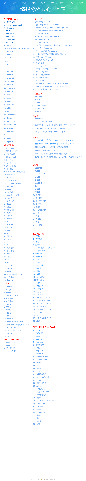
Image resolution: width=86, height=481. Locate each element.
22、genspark (9, 88)
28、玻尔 (36, 321)
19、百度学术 (38, 294)
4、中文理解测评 (10, 351)
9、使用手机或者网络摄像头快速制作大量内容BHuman (52, 45)
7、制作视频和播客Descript (42, 39)
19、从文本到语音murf (41, 75)
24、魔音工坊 (38, 398)
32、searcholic (9, 121)
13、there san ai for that (13, 322)
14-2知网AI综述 (39, 280)
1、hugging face (10, 342)
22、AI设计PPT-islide (41, 392)
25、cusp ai (8, 98)
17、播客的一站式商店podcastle (44, 69)
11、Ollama (8, 51)
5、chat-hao (8, 298)
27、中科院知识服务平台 (42, 318)
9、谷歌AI (7, 45)
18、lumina (8, 74)
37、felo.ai (8, 254)
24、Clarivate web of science (44, 309)
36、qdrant (8, 135)
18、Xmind (37, 380)
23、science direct (40, 306)
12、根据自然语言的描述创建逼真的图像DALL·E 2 (51, 54)
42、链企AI (8, 268)
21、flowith (8, 84)
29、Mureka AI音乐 (40, 412)
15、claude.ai (9, 64)
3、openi (7, 292)
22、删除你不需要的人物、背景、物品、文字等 (50, 83)
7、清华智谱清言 (10, 166)
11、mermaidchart (40, 360)
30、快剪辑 (37, 415)
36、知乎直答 (9, 251)
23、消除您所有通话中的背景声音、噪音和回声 (50, 86)
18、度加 (7, 336)
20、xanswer (9, 81)
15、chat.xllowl (10, 327)
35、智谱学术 (9, 248)
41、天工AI (8, 265)
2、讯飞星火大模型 (11, 151)
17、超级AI (8, 333)
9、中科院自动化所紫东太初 (14, 172)
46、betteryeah (10, 280)
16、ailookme (9, 330)
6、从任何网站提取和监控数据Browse (46, 36)
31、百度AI (8, 236)
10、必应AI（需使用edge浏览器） (17, 48)
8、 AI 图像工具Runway (41, 42)
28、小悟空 (8, 227)
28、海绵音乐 (38, 409)
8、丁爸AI (7, 307)
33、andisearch (10, 125)
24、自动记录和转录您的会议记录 (45, 89)
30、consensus (10, 115)
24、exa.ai (8, 95)
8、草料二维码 (38, 351)
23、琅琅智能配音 (40, 395)
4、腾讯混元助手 (10, 157)
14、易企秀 (37, 368)
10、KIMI (7, 313)
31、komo (8, 118)
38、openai (8, 141)
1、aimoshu (8, 286)
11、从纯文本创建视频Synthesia (44, 51)
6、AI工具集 (8, 301)
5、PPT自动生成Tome (40, 33)
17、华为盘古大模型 (11, 195)
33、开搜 (7, 242)
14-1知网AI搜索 (39, 277)
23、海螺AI (8, 213)
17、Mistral (8, 71)
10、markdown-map (40, 357)
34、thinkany (9, 128)
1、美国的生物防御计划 (41, 118)
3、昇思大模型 (9, 154)
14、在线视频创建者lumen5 (42, 60)
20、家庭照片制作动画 (40, 77)
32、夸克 (7, 239)
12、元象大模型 (10, 180)
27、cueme (8, 224)
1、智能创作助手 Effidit (41, 22)
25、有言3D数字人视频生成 (43, 401)
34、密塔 (7, 245)
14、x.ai (7, 61)
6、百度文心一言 (10, 163)
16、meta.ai (8, 68)
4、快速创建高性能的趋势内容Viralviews (47, 31)
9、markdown (38, 354)
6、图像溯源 (36, 111)
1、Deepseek (9, 148)
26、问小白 (8, 221)
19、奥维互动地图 (40, 383)
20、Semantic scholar (41, 297)
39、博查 (7, 259)
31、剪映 (36, 418)
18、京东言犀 (9, 198)
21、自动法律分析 (39, 80)
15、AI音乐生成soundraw (42, 63)
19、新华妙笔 (9, 201)
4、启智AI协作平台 (11, 295)
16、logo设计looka (39, 66)
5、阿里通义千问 (10, 160)
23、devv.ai (8, 91)
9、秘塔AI (7, 310)
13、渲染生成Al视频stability (42, 57)
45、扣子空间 (9, 277)
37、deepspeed (10, 138)
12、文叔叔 (37, 362)
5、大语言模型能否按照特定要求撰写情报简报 (49, 154)
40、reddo (8, 262)
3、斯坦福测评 (9, 348)
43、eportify (8, 271)
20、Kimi (7, 204)
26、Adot (7, 101)
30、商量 (7, 233)
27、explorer (9, 105)
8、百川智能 (8, 169)
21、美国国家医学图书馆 (42, 300)
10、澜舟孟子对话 (10, 174)
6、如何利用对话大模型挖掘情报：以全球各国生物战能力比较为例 (57, 157)
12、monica (8, 319)
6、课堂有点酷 (38, 345)
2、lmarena (8, 345)
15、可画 (36, 371)
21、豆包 (7, 207)
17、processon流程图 (41, 377)
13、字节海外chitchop (12, 183)
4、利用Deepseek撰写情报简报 (44, 150)
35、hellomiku (9, 131)
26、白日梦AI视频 (39, 403)
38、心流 (7, 257)
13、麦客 (36, 365)
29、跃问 (7, 230)
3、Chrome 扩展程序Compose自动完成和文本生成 (51, 28)
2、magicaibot (9, 289)
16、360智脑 (9, 192)
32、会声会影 (38, 421)
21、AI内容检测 (39, 389)
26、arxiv (36, 315)
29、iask (7, 111)
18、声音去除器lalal (40, 72)
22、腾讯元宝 (9, 210)
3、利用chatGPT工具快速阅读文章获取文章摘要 (50, 147)
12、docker (8, 54)
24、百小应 (8, 216)
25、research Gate (40, 312)
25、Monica (8, 218)
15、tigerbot (9, 189)
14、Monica (8, 186)
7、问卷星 (37, 348)
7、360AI (7, 304)
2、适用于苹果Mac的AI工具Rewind (45, 25)
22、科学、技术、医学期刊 (43, 303)
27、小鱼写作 (38, 406)
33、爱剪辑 (37, 424)
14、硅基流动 (9, 325)
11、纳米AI (8, 316)
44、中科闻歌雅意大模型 (13, 274)
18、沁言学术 (38, 292)
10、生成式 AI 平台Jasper (42, 48)
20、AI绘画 (37, 386)
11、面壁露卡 (9, 177)
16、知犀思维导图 (40, 374)
